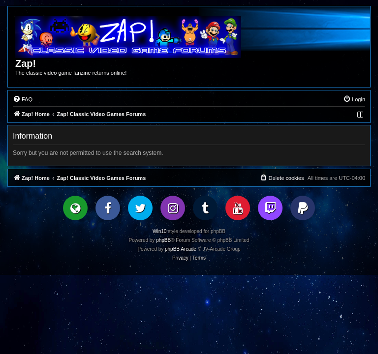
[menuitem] (22, 99)
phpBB (163, 240)
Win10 (159, 231)
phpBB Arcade (180, 249)
